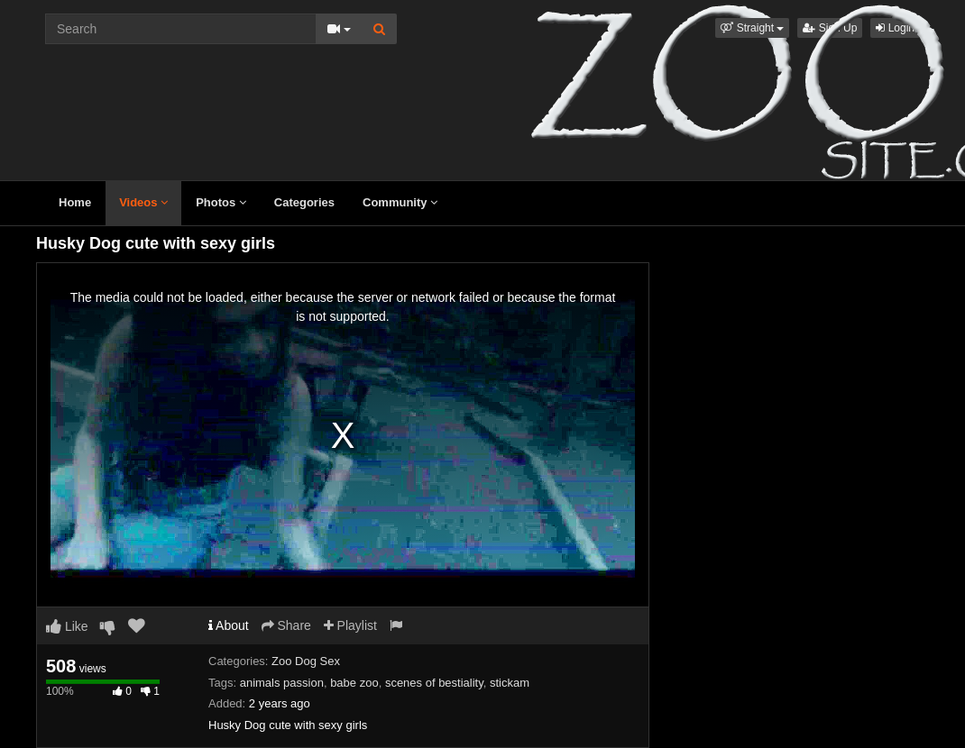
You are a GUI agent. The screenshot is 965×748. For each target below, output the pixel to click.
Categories (304, 202)
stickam (509, 682)
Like (67, 626)
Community (400, 202)
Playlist (350, 625)
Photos (221, 202)
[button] (752, 28)
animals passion (282, 682)
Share (286, 625)
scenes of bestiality (434, 682)
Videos (143, 202)
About (228, 625)
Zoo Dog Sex (305, 661)
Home (75, 202)
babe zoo (354, 682)
